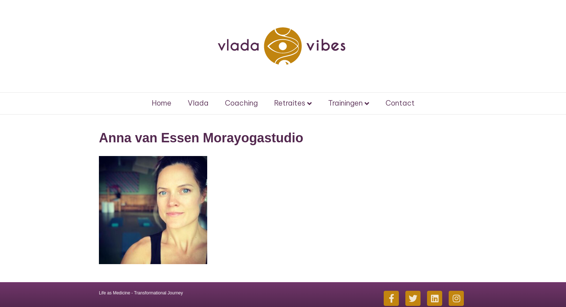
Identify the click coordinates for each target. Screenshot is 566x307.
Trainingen (345, 102)
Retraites (289, 102)
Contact (400, 102)
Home (161, 102)
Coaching (241, 102)
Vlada (198, 102)
